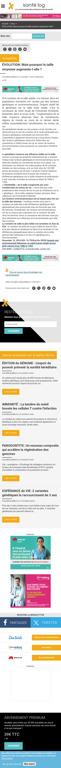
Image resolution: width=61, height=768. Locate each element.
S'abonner (13, 331)
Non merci (29, 764)
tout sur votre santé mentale (46, 637)
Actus (12, 24)
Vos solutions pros (46, 657)
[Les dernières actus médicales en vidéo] (30, 700)
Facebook (5, 49)
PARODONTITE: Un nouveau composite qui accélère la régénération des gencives (30, 450)
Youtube (54, 287)
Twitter (10, 49)
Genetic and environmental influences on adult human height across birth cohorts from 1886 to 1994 (30, 243)
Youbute (25, 49)
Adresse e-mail (11, 320)
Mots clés (5, 36)
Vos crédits (46, 647)
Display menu (3, 6)
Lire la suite (11, 392)
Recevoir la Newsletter (30, 615)
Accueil (5, 24)
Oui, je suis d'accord (12, 764)
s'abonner (13, 745)
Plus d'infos (7, 758)
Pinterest (14, 49)
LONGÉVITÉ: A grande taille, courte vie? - (32, 249)
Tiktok (20, 49)
